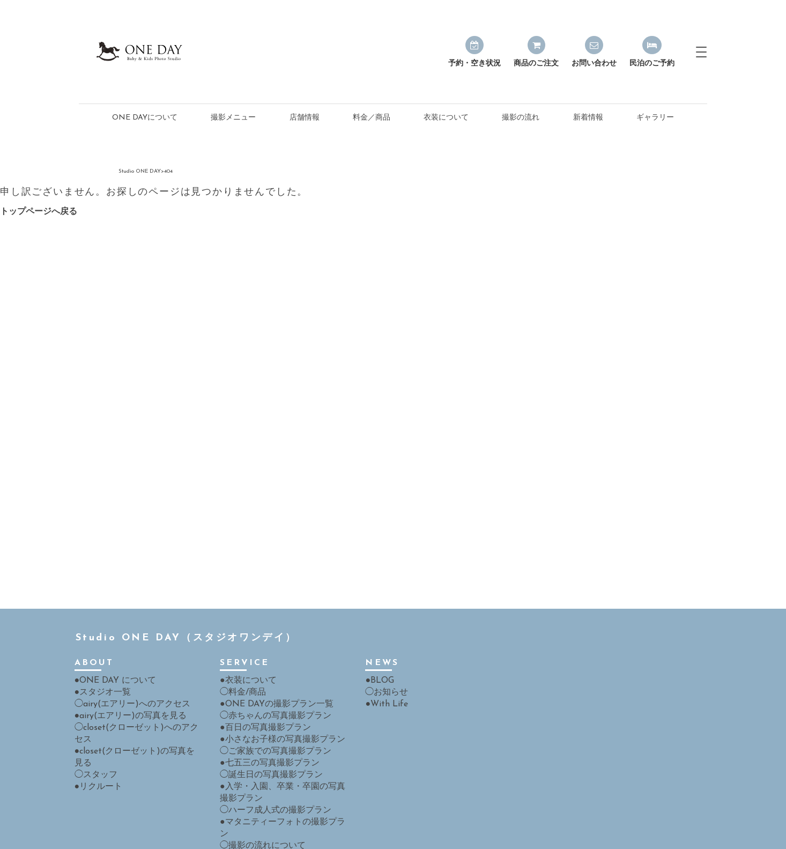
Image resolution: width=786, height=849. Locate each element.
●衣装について (244, 643)
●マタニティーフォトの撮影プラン (278, 778)
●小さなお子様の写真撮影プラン (274, 700)
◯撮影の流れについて (257, 790)
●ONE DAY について (110, 643)
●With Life (383, 666)
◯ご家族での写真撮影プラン (268, 711)
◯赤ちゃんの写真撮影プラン (268, 677)
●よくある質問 (244, 801)
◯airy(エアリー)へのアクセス (125, 666)
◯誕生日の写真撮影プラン (265, 733)
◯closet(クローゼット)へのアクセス (136, 688)
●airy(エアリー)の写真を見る (123, 677)
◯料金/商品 (240, 655)
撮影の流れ (520, 81)
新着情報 (588, 81)
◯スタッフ (93, 711)
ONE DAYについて (144, 81)
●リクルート (95, 722)
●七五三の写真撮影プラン (263, 722)
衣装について (446, 81)
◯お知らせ (384, 655)
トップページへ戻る (38, 175)
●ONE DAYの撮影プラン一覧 (270, 666)
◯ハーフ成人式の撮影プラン (268, 767)
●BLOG (378, 643)
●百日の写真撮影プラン (259, 688)
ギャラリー (655, 81)
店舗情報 (305, 81)
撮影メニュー (233, 81)
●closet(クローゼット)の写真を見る (135, 700)
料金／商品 (371, 81)
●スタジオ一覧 (99, 655)
